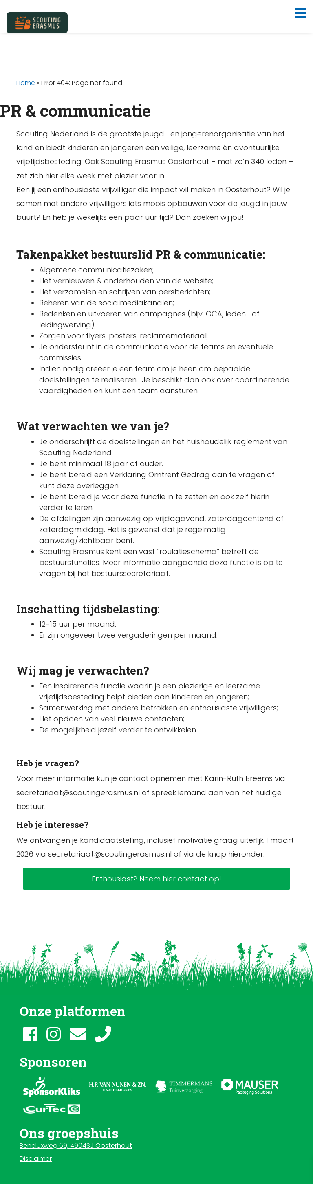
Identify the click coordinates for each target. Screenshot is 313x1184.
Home (25, 83)
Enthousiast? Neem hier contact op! (156, 879)
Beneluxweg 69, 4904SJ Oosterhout (76, 1145)
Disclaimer (36, 1158)
